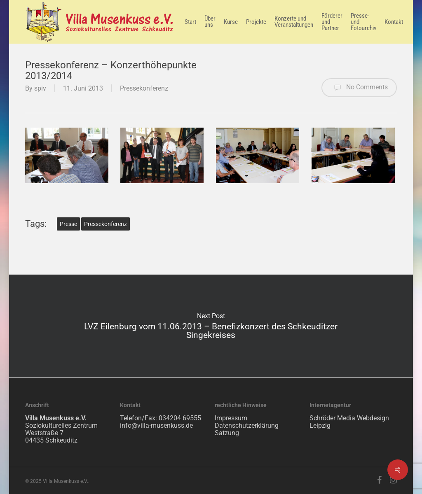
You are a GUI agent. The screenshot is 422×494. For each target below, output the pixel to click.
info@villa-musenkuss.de (156, 425)
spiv (40, 88)
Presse (68, 224)
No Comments (359, 88)
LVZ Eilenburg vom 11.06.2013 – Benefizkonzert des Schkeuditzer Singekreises (211, 326)
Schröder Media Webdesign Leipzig (349, 421)
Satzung (227, 433)
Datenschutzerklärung (247, 425)
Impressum (231, 418)
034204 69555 (180, 418)
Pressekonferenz (144, 88)
